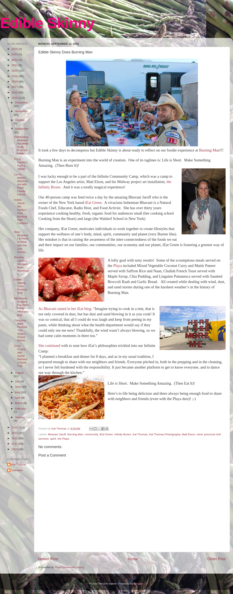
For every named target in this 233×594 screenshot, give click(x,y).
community (91, 434)
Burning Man (209, 150)
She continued (49, 345)
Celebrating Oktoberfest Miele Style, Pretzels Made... (21, 145)
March (19, 403)
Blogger (138, 583)
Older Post (216, 559)
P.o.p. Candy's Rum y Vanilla (20, 164)
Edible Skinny (47, 23)
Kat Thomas (140, 434)
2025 (15, 48)
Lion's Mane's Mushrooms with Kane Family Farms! (21, 184)
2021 (15, 65)
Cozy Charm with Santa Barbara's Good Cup (21, 355)
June (18, 386)
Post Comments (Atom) (69, 567)
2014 (15, 427)
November (21, 111)
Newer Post (48, 559)
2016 (15, 92)
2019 (15, 76)
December (21, 102)
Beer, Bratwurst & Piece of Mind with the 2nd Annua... (21, 242)
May (18, 392)
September (21, 128)
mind (199, 434)
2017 (15, 86)
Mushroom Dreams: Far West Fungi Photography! (21, 307)
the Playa (63, 438)
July (18, 381)
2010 (15, 449)
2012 (15, 438)
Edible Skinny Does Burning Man (20, 286)
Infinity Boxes (122, 434)
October (20, 120)
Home (133, 559)
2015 (15, 97)
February (20, 408)
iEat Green (93, 202)
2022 (15, 59)
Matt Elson (188, 434)
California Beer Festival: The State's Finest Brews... (21, 330)
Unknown (17, 470)
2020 (15, 70)
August (19, 372)
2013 (15, 432)
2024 (15, 54)
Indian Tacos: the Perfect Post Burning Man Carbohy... (21, 213)
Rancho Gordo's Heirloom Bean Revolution (21, 266)
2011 (15, 443)
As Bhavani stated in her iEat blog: (65, 308)
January (20, 417)
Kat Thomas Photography (164, 434)
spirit (53, 438)
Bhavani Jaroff (57, 434)
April (18, 397)
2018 (15, 81)
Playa (117, 265)
